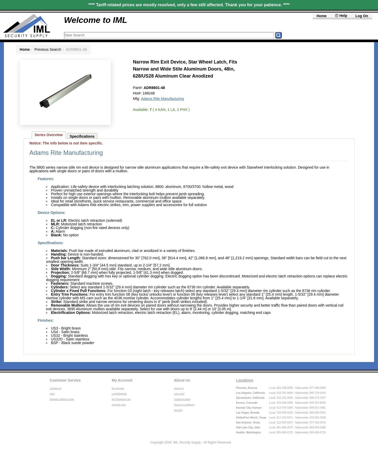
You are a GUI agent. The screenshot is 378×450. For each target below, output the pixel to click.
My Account (122, 380)
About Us (182, 380)
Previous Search (47, 49)
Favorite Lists (119, 404)
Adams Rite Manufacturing (162, 99)
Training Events (182, 399)
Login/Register (119, 393)
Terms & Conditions (184, 404)
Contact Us (55, 388)
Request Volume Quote (62, 399)
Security (178, 410)
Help (52, 393)
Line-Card (179, 393)
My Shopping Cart (121, 399)
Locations (244, 380)
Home (322, 16)
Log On (361, 16)
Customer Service (65, 380)
